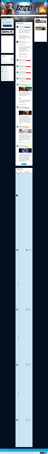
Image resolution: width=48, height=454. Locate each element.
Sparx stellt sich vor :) (6, 71)
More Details (42, 452)
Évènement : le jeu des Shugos (24, 147)
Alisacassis (11, 62)
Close (46, 452)
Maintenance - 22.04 (5, 73)
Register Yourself (7, 25)
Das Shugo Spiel (21, 28)
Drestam (4, 74)
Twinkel (4, 72)
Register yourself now (6, 22)
